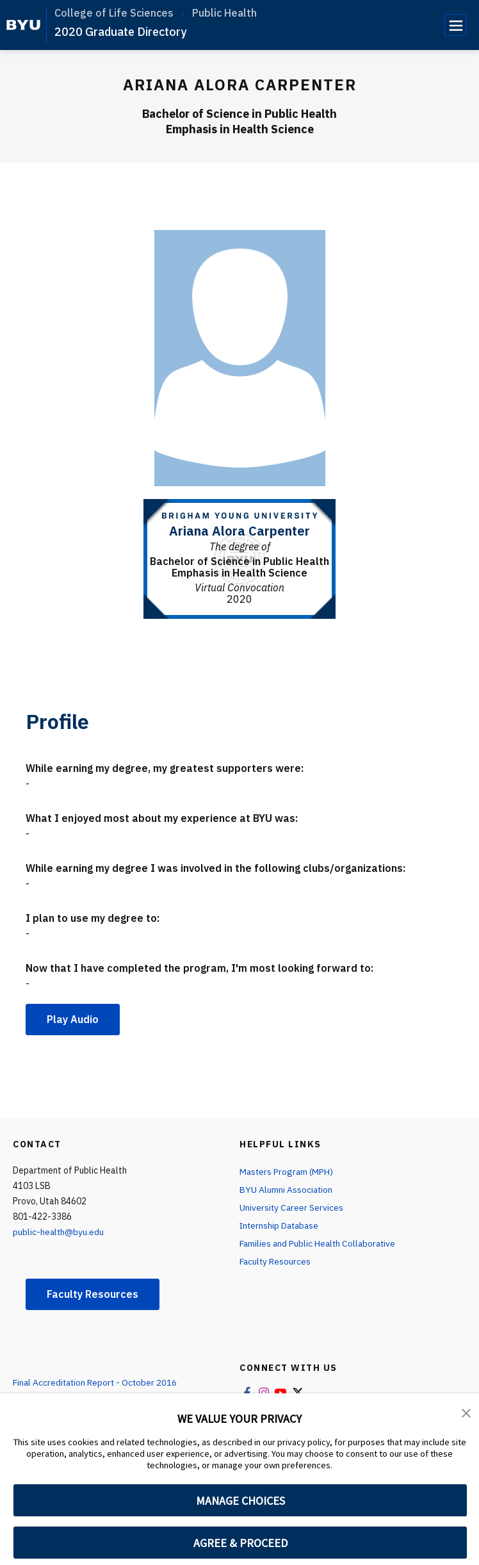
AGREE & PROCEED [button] (240, 1543)
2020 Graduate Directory (120, 31)
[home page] (23, 25)
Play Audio (73, 1019)
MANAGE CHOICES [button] (240, 1500)
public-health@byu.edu (59, 1232)
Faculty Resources (92, 1294)
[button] (466, 1411)
